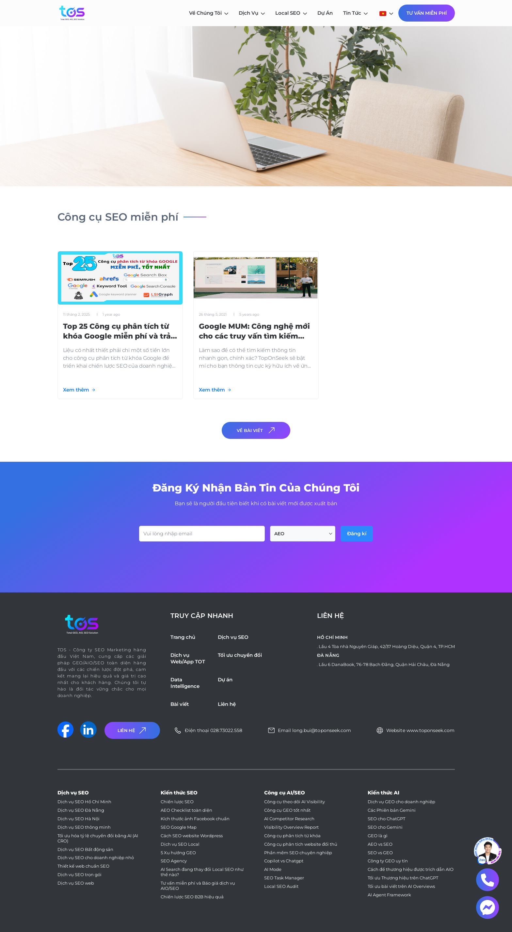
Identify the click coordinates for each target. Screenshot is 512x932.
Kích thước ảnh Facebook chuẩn (195, 818)
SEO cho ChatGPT (386, 818)
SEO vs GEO (380, 852)
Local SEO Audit (281, 886)
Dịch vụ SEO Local (180, 844)
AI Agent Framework (389, 894)
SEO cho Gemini (385, 827)
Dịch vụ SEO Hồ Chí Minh (84, 801)
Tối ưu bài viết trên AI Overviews (401, 886)
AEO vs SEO (380, 844)
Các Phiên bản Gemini (392, 810)
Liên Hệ (133, 730)
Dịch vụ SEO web (75, 883)
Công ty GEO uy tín (388, 860)
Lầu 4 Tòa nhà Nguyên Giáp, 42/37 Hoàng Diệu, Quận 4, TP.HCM (387, 646)
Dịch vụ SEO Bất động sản (85, 849)
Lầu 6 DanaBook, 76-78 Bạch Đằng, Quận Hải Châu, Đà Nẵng (384, 664)
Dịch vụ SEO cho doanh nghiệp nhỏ (95, 857)
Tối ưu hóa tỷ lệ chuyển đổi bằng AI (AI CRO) (97, 838)
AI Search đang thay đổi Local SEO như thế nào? (202, 872)
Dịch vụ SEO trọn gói (79, 874)
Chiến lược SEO (177, 801)
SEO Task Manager (284, 877)
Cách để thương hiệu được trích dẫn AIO (411, 869)
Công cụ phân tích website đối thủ (300, 844)
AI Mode (272, 869)
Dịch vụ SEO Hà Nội (78, 818)
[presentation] (188, 559)
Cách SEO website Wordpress (192, 835)
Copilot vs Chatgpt (283, 860)
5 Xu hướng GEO (178, 852)
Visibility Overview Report (291, 827)
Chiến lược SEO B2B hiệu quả (192, 896)
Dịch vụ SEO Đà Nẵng (80, 810)
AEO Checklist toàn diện (186, 810)
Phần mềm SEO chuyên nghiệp (298, 852)
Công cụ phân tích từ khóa (292, 835)
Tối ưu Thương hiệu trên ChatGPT (403, 877)
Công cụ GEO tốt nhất (287, 810)
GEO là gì (378, 835)
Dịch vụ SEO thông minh (84, 827)
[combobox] (302, 533)
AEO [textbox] (279, 534)
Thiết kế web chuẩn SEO (83, 866)
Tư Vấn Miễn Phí (427, 13)
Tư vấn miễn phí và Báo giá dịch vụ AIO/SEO (198, 886)
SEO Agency (174, 860)
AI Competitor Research (289, 818)
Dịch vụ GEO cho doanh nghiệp (401, 801)
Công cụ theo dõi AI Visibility (294, 801)
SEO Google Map (179, 827)
